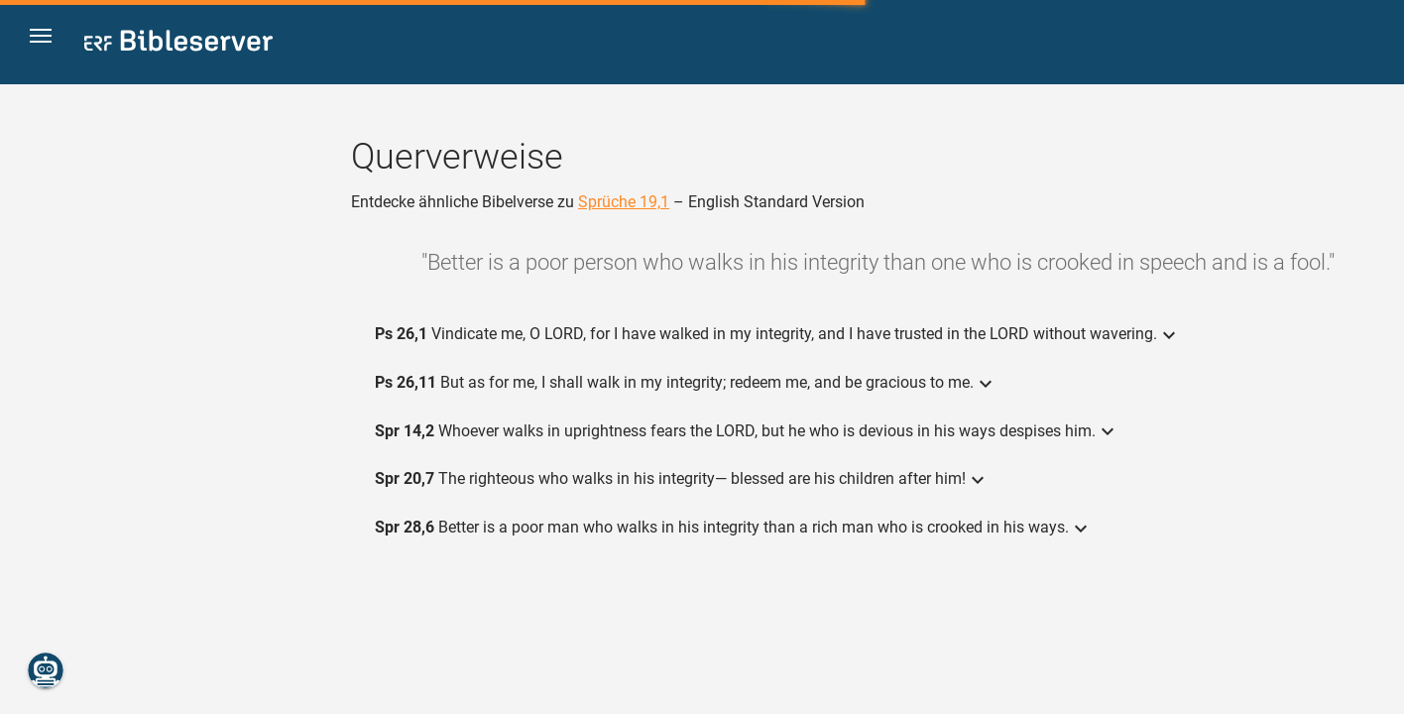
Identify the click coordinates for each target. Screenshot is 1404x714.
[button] (50, 43)
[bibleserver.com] (178, 44)
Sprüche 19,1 (623, 201)
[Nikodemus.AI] (45, 670)
